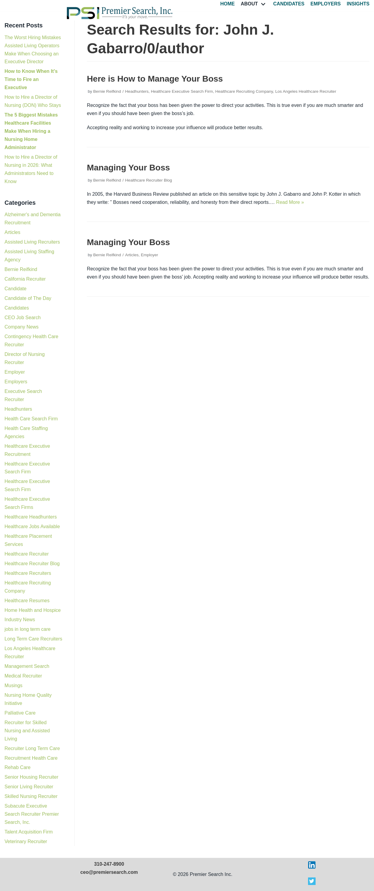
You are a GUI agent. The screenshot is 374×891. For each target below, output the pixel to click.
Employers (325, 3)
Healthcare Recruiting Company (244, 91)
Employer (15, 372)
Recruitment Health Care (31, 758)
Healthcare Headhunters (31, 516)
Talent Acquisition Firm (29, 831)
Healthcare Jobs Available (32, 526)
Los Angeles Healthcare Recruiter (305, 91)
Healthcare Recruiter (27, 553)
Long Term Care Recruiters (33, 638)
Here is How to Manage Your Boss (155, 78)
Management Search (27, 666)
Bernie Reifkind (21, 269)
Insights (358, 3)
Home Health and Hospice (33, 610)
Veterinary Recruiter (26, 841)
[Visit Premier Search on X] (312, 883)
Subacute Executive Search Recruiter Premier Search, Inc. (32, 814)
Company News (22, 326)
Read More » (290, 202)
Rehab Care (17, 767)
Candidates (288, 3)
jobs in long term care (28, 629)
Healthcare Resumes (27, 600)
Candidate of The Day (28, 298)
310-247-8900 (109, 864)
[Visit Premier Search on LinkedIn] (312, 867)
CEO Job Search (23, 317)
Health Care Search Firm (31, 418)
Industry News (20, 619)
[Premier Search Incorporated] (119, 13)
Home (227, 3)
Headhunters (18, 409)
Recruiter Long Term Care (32, 748)
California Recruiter (25, 279)
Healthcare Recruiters (28, 573)
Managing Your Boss (128, 167)
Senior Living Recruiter (29, 786)
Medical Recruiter (23, 675)
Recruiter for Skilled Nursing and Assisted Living (27, 730)
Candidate (15, 288)
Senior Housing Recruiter (31, 777)
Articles (12, 232)
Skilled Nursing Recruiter (31, 796)
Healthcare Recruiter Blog (32, 563)
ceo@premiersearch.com (109, 872)
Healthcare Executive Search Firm (182, 91)
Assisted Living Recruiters (32, 242)
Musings (14, 685)
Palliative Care (20, 712)
